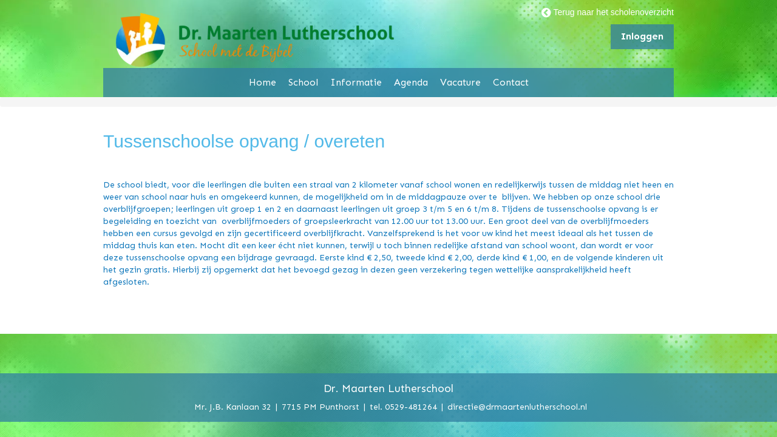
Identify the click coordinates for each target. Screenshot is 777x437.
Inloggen (642, 36)
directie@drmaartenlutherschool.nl (517, 406)
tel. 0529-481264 (403, 406)
